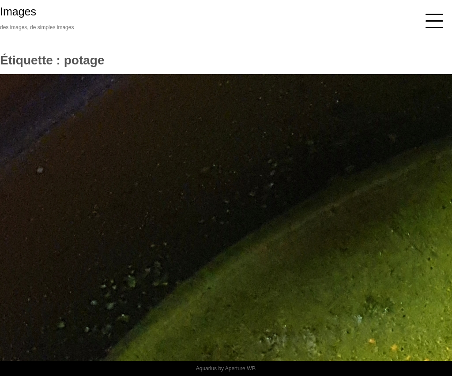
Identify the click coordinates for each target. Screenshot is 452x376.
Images (18, 11)
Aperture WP (240, 368)
